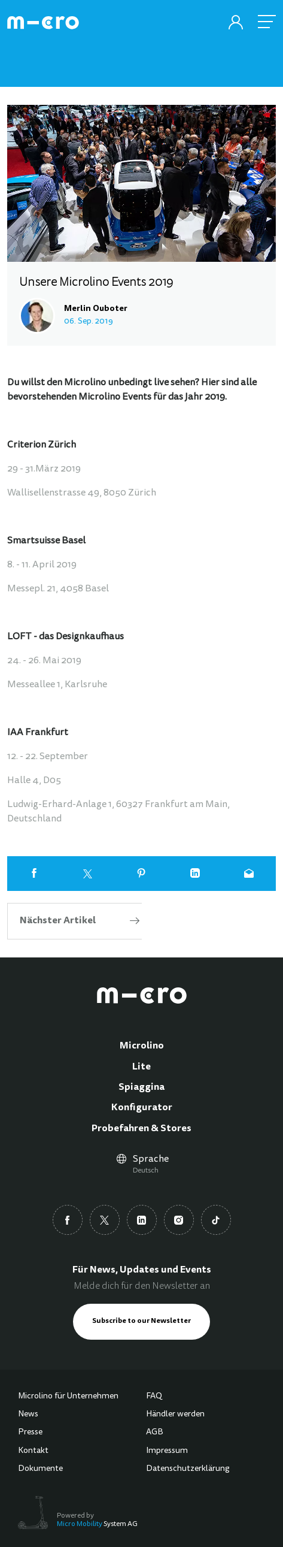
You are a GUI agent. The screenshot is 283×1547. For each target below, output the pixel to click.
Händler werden (175, 1414)
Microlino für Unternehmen (68, 1396)
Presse (30, 1432)
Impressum (167, 1451)
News (28, 1414)
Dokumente (40, 1469)
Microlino (142, 1046)
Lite (141, 1067)
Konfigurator (141, 1108)
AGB (154, 1432)
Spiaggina (141, 1087)
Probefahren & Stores (141, 1129)
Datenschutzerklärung (188, 1469)
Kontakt (33, 1451)
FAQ (154, 1396)
